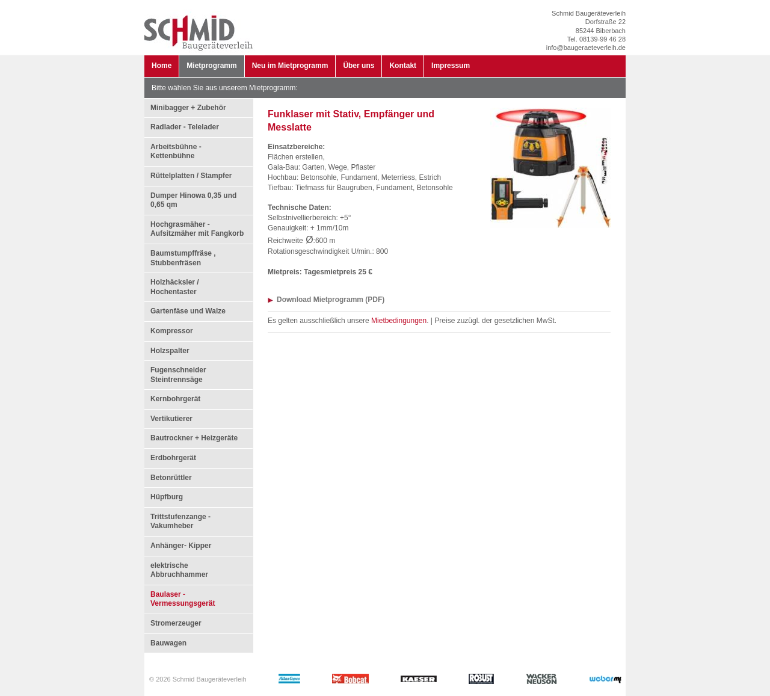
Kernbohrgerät (175, 399)
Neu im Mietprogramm (290, 65)
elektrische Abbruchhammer (179, 570)
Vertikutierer (171, 418)
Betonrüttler (171, 477)
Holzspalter (169, 350)
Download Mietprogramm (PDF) (330, 299)
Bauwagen (168, 643)
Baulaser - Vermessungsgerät (182, 599)
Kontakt (402, 65)
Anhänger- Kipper (180, 545)
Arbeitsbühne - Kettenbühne (176, 152)
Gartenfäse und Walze (188, 311)
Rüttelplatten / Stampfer (191, 175)
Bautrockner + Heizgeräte (194, 438)
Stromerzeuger (176, 623)
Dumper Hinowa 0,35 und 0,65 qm (193, 200)
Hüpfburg (166, 497)
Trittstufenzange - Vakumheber (180, 522)
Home (161, 65)
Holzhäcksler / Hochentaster (174, 287)
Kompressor (171, 331)
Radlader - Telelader (184, 127)
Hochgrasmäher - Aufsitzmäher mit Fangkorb (197, 229)
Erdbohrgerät (173, 458)
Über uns (358, 65)
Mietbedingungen (399, 320)
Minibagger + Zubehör (188, 107)
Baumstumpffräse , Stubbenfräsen (183, 258)
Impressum (450, 65)
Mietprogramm (211, 65)
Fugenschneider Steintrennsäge (178, 375)
